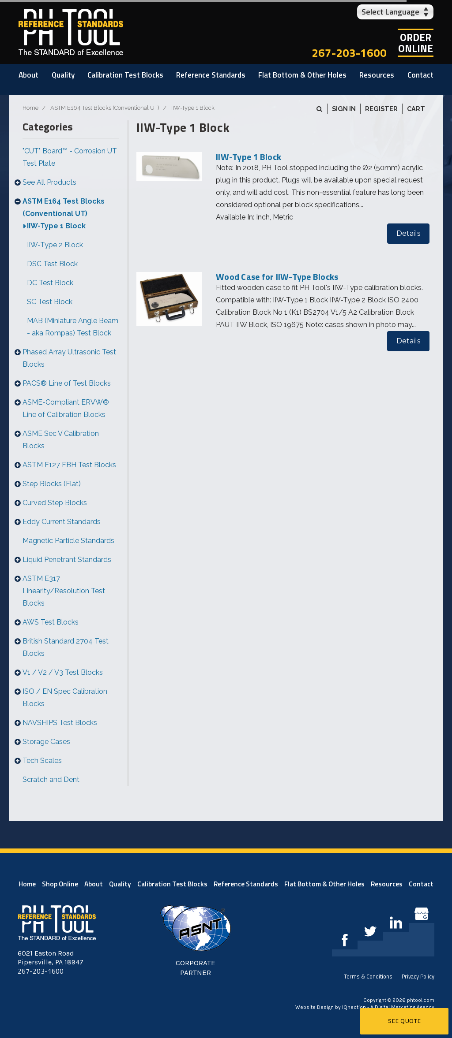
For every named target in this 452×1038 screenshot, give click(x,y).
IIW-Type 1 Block (56, 226)
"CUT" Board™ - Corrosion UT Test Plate (70, 157)
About (28, 75)
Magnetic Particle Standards (68, 540)
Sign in (344, 108)
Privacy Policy (418, 976)
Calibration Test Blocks (125, 75)
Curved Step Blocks (55, 503)
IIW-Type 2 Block (55, 245)
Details (408, 233)
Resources (376, 75)
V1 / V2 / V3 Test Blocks (63, 672)
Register (381, 108)
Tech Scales (42, 760)
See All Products (49, 182)
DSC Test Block (52, 264)
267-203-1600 (349, 52)
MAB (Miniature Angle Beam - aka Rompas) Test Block (72, 326)
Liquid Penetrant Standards (67, 559)
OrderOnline (415, 43)
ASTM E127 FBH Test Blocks (69, 465)
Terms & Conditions (368, 976)
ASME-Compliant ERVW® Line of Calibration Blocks (66, 408)
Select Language (390, 12)
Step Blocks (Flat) (52, 484)
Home (27, 884)
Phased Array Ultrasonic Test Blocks (69, 358)
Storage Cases (46, 741)
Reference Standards (210, 75)
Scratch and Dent (51, 779)
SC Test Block (49, 302)
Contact (420, 75)
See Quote (404, 1021)
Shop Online (60, 884)
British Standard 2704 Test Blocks (66, 647)
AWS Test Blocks (51, 622)
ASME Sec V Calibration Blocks (61, 439)
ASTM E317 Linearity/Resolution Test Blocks (64, 590)
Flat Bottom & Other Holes (302, 75)
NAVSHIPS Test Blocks (60, 722)
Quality (63, 75)
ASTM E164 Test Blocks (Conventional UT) (64, 207)
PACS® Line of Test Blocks (67, 383)
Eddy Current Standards (62, 521)
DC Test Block (50, 283)
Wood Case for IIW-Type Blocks (277, 276)
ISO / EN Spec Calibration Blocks (65, 697)
